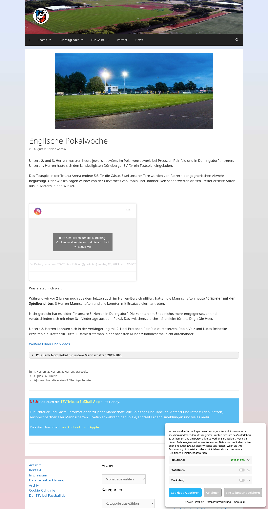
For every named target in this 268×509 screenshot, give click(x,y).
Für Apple (91, 427)
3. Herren (67, 371)
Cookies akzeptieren (185, 493)
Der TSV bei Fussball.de (47, 495)
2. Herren (53, 371)
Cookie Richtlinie (42, 490)
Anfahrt (35, 465)
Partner (122, 40)
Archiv (34, 485)
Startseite (81, 371)
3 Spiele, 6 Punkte (45, 376)
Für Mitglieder (73, 40)
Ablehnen (212, 493)
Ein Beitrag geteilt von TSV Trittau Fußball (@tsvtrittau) (63, 264)
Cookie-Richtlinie (194, 502)
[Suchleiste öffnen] (237, 40)
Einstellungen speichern (243, 493)
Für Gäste (102, 40)
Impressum (239, 502)
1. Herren (39, 371)
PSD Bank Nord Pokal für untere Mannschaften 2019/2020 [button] (76, 355)
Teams (46, 40)
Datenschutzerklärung (218, 502)
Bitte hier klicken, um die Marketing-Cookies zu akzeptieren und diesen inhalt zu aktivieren (82, 242)
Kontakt (35, 470)
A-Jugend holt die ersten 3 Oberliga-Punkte (62, 380)
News (139, 40)
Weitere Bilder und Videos (49, 344)
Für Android (70, 427)
